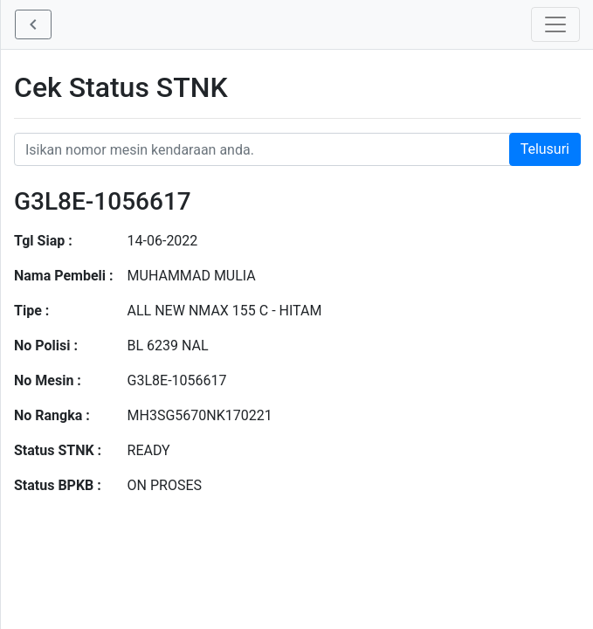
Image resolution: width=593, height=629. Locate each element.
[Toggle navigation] (555, 24)
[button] (33, 24)
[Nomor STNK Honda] (297, 149)
